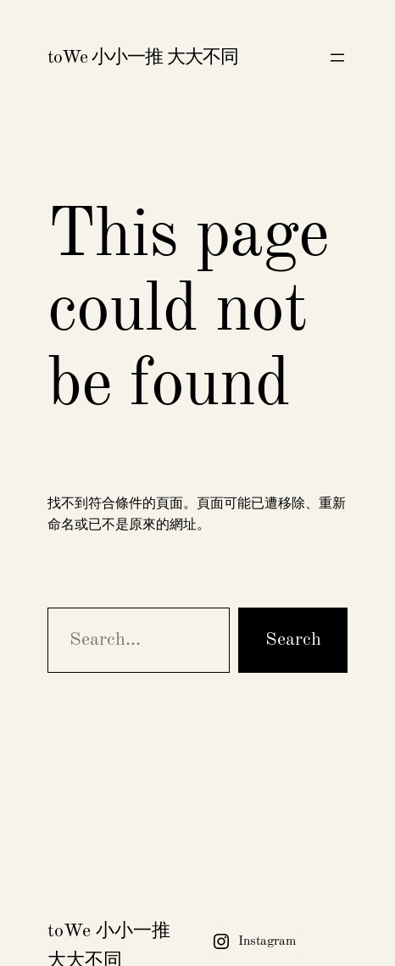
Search (293, 639)
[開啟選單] (337, 57)
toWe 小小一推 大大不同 (142, 57)
